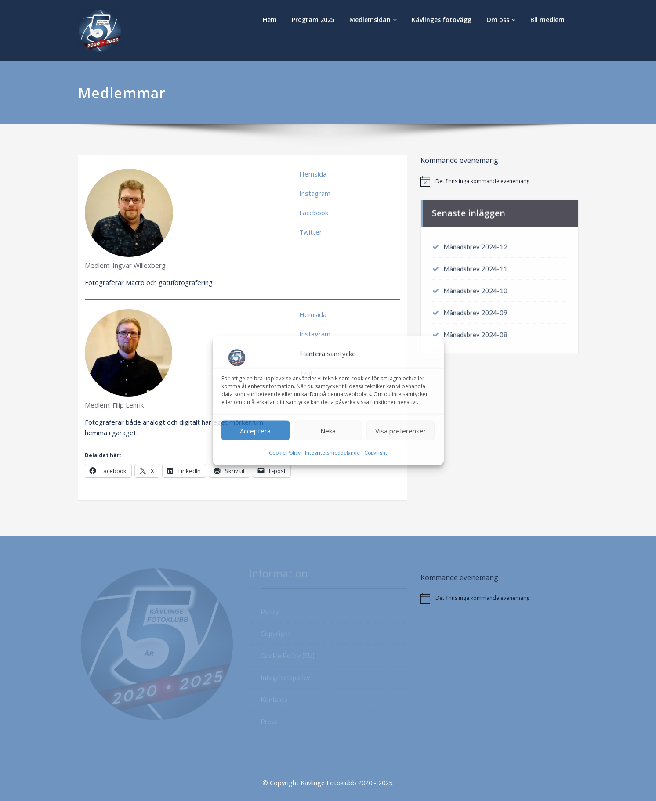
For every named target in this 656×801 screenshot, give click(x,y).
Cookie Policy (285, 452)
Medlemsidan (373, 19)
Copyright (375, 452)
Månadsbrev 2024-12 (475, 244)
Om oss (500, 19)
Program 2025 (313, 19)
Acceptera (255, 430)
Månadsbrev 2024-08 (475, 332)
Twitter (310, 231)
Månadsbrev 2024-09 (475, 310)
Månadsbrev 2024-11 (475, 266)
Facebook (313, 212)
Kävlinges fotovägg (441, 19)
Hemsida (312, 174)
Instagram (314, 193)
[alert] (499, 181)
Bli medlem (547, 19)
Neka (328, 430)
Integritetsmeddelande (332, 452)
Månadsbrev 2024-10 (475, 288)
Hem (270, 19)
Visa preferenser (400, 430)
